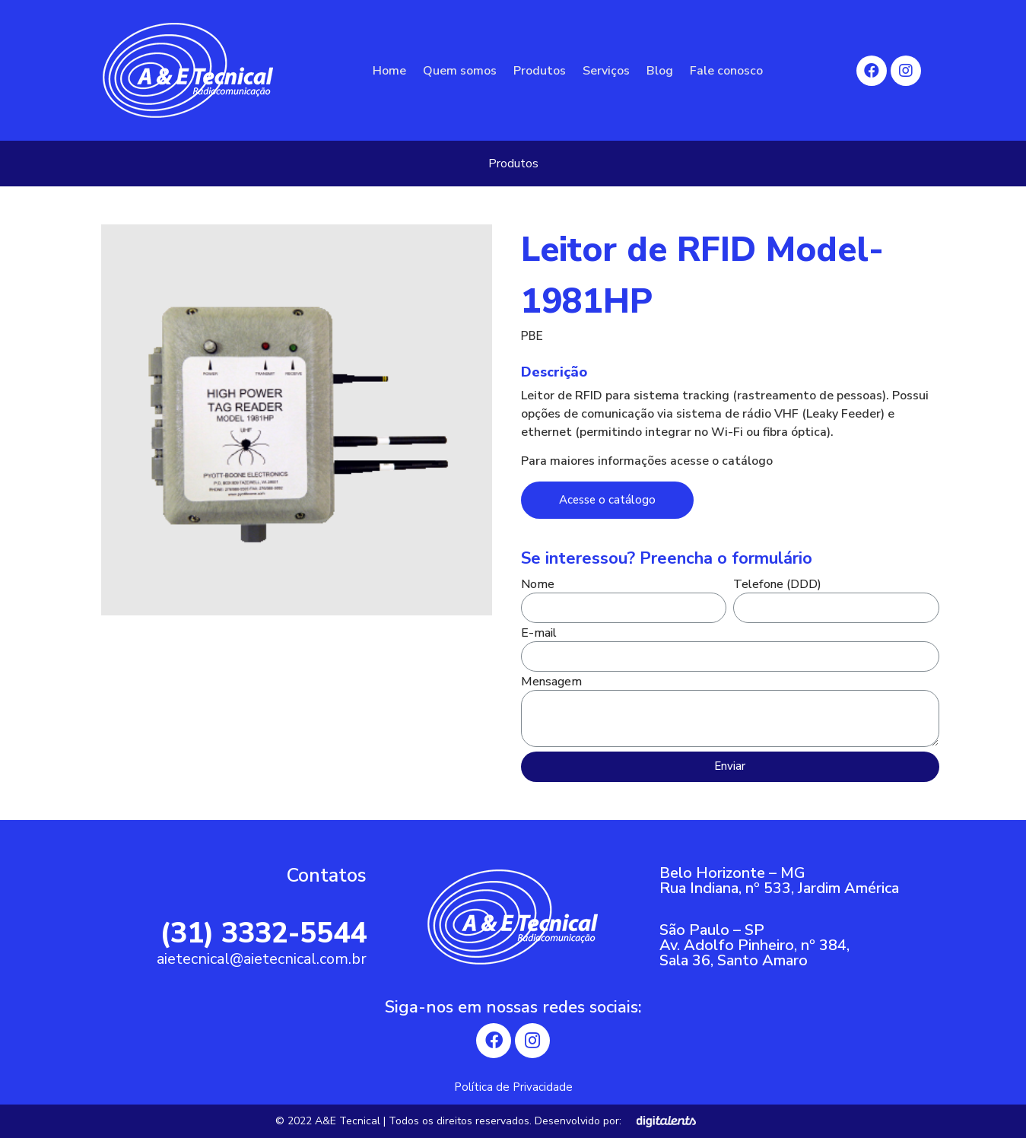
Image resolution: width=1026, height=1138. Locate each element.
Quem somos (460, 70)
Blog (659, 70)
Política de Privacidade (513, 1087)
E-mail (539, 634)
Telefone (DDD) (777, 585)
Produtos (539, 70)
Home (389, 70)
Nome (537, 585)
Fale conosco (726, 70)
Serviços (606, 70)
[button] (607, 500)
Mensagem (551, 682)
